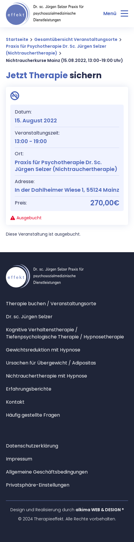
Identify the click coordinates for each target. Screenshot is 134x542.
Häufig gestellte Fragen (33, 415)
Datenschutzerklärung (32, 445)
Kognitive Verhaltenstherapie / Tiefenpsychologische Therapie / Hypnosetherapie (65, 333)
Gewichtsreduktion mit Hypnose (43, 349)
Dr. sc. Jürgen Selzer (29, 316)
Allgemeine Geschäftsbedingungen (47, 472)
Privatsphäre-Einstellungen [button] (37, 485)
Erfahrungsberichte (28, 389)
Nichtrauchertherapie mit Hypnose (46, 375)
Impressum (19, 458)
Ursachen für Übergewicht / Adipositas (51, 362)
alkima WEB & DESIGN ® (100, 510)
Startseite (17, 39)
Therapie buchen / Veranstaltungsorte (51, 303)
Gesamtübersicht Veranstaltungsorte (75, 39)
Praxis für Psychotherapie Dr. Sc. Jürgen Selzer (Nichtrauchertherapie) (56, 49)
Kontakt (15, 402)
